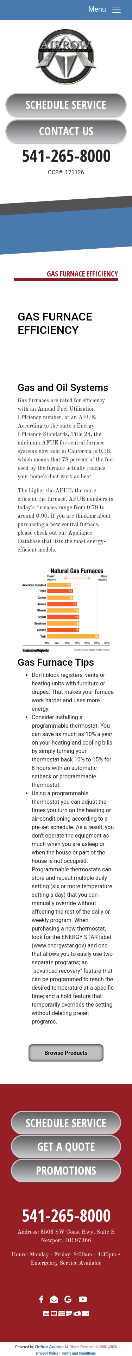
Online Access (49, 1346)
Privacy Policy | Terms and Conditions (66, 1353)
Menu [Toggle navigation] (105, 10)
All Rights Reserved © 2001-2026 (90, 1347)
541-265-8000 (66, 155)
